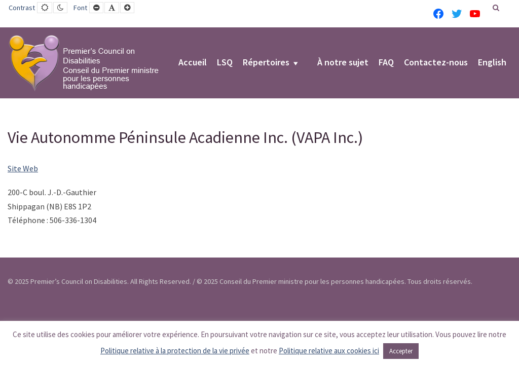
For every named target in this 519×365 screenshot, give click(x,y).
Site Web (23, 168)
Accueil (192, 63)
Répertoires (266, 63)
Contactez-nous (436, 63)
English (492, 63)
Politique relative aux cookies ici (329, 350)
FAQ (386, 63)
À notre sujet (342, 63)
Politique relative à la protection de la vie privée (174, 350)
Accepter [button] (401, 351)
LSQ (225, 63)
